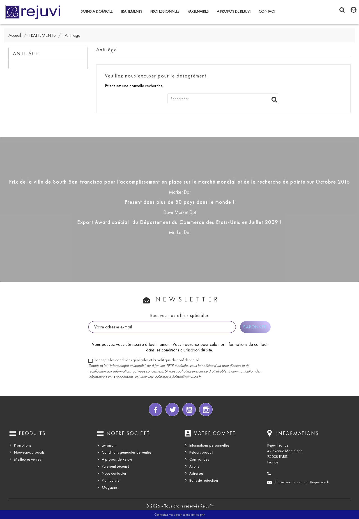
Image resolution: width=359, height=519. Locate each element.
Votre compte (215, 433)
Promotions (22, 445)
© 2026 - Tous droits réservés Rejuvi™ (180, 506)
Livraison (109, 445)
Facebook (155, 409)
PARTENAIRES (198, 11)
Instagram (205, 409)
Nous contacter (114, 473)
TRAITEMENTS (131, 11)
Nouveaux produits (29, 452)
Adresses (196, 473)
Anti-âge (26, 54)
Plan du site (110, 480)
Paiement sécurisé (115, 466)
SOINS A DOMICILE (96, 11)
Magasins (110, 487)
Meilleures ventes (27, 459)
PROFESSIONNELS (165, 11)
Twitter (172, 409)
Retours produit (201, 452)
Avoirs (194, 466)
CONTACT (267, 11)
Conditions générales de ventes (126, 452)
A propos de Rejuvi (233, 11)
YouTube (189, 409)
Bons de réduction (203, 480)
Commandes (199, 459)
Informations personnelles (209, 445)
